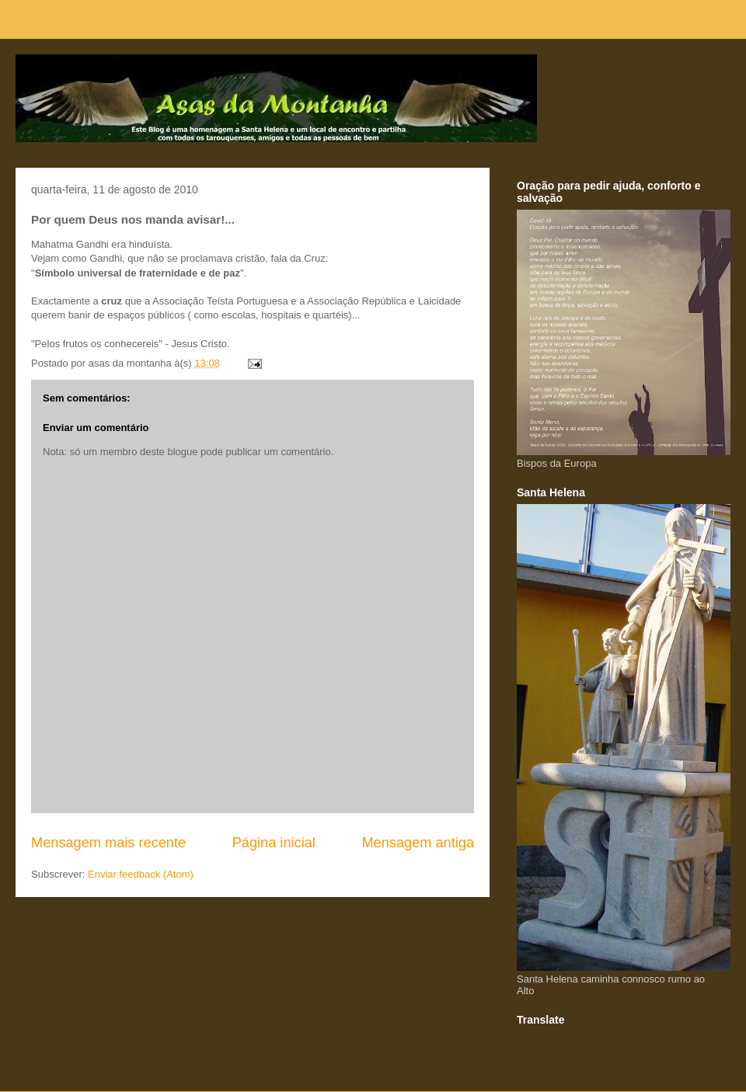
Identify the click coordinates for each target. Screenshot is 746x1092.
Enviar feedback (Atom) (140, 874)
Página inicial (273, 842)
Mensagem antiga (417, 842)
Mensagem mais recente (108, 842)
